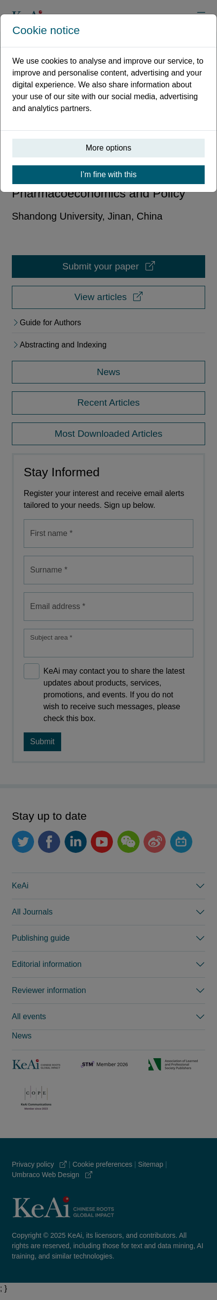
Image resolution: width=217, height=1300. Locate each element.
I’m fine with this (108, 174)
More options (109, 148)
